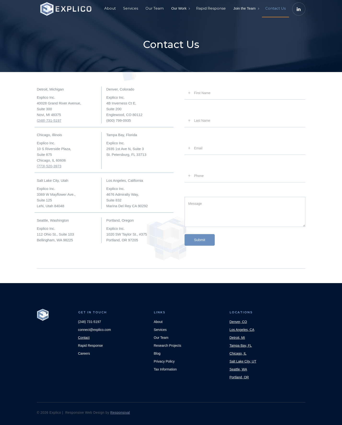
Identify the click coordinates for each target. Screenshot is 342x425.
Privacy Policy (164, 361)
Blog (157, 353)
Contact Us (275, 8)
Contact (84, 338)
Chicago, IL (238, 353)
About (110, 8)
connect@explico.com (94, 330)
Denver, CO (238, 322)
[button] (180, 8)
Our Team (154, 8)
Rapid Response (211, 8)
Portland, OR (239, 377)
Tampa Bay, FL (241, 345)
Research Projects (167, 345)
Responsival (120, 412)
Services (130, 8)
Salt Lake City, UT (243, 361)
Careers (84, 353)
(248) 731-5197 (49, 120)
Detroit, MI (237, 338)
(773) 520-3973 (49, 166)
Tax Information (165, 369)
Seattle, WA (238, 369)
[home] (67, 7)
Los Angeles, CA (242, 330)
